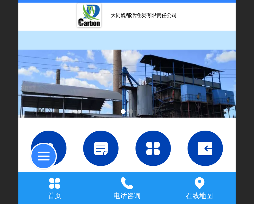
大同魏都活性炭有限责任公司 (144, 15)
